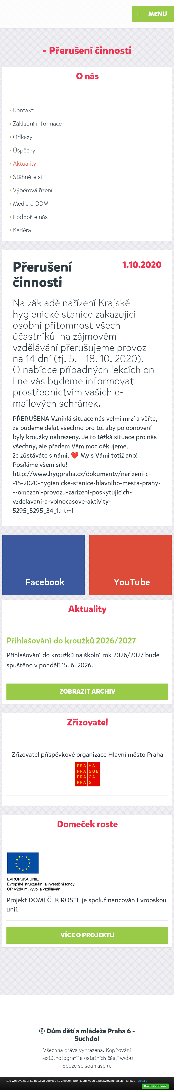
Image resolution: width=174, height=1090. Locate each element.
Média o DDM (30, 204)
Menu (152, 14)
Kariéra (22, 230)
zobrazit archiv (87, 692)
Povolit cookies (155, 1086)
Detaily (142, 1080)
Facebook (44, 582)
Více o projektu (87, 935)
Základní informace (37, 124)
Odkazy (22, 137)
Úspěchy (24, 150)
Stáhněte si (27, 177)
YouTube (132, 582)
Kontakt (23, 110)
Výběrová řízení (32, 190)
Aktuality (24, 164)
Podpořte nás (30, 217)
